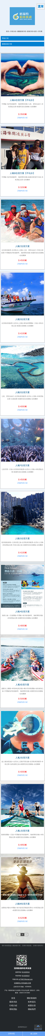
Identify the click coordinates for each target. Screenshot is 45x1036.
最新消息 (13, 1002)
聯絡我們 (32, 1009)
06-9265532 (26, 972)
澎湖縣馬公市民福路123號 (22, 983)
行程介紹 (13, 31)
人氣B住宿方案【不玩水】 (22, 173)
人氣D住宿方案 (22, 319)
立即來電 (11, 1034)
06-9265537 (26, 976)
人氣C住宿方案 (22, 246)
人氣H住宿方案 (22, 611)
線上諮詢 (33, 1034)
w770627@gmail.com (26, 979)
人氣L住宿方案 (22, 831)
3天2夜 (40, 31)
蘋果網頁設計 (22, 1027)
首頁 (7, 31)
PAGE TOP (38, 1027)
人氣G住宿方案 (22, 538)
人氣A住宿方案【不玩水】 (22, 100)
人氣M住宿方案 (22, 904)
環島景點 (13, 1009)
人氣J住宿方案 (22, 757)
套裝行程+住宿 (32, 31)
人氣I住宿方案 (22, 684)
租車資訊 (32, 1002)
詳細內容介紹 (22, 118)
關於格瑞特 (32, 998)
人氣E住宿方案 (22, 392)
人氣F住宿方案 (22, 465)
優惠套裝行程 (21, 31)
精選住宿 (32, 1006)
